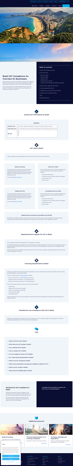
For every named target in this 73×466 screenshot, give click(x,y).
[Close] (19, 442)
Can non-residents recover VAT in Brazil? (21, 354)
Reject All (11, 458)
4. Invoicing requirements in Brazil (46, 88)
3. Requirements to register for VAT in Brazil (48, 85)
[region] (11, 453)
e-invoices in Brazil (23, 275)
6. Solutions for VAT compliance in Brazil (48, 93)
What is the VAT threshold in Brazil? (19, 360)
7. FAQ (40, 95)
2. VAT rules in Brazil (43, 72)
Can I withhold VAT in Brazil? (17, 347)
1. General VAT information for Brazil (47, 70)
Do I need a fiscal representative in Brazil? (21, 357)
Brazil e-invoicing (18, 177)
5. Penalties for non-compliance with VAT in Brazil (50, 90)
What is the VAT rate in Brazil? (18, 341)
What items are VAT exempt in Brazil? (20, 344)
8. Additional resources (44, 97)
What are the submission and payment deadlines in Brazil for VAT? (28, 364)
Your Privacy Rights (10, 461)
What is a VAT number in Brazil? (18, 367)
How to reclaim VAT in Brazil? (17, 351)
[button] (36, 341)
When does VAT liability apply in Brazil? (20, 370)
